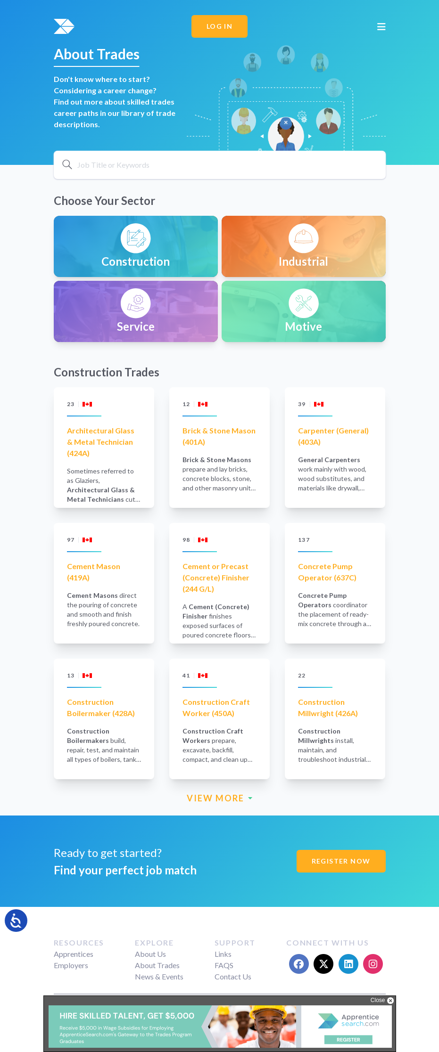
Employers (71, 965)
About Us (150, 953)
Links (223, 953)
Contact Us (233, 976)
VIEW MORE (220, 798)
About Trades (157, 965)
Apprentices (73, 953)
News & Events (159, 976)
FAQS (224, 965)
